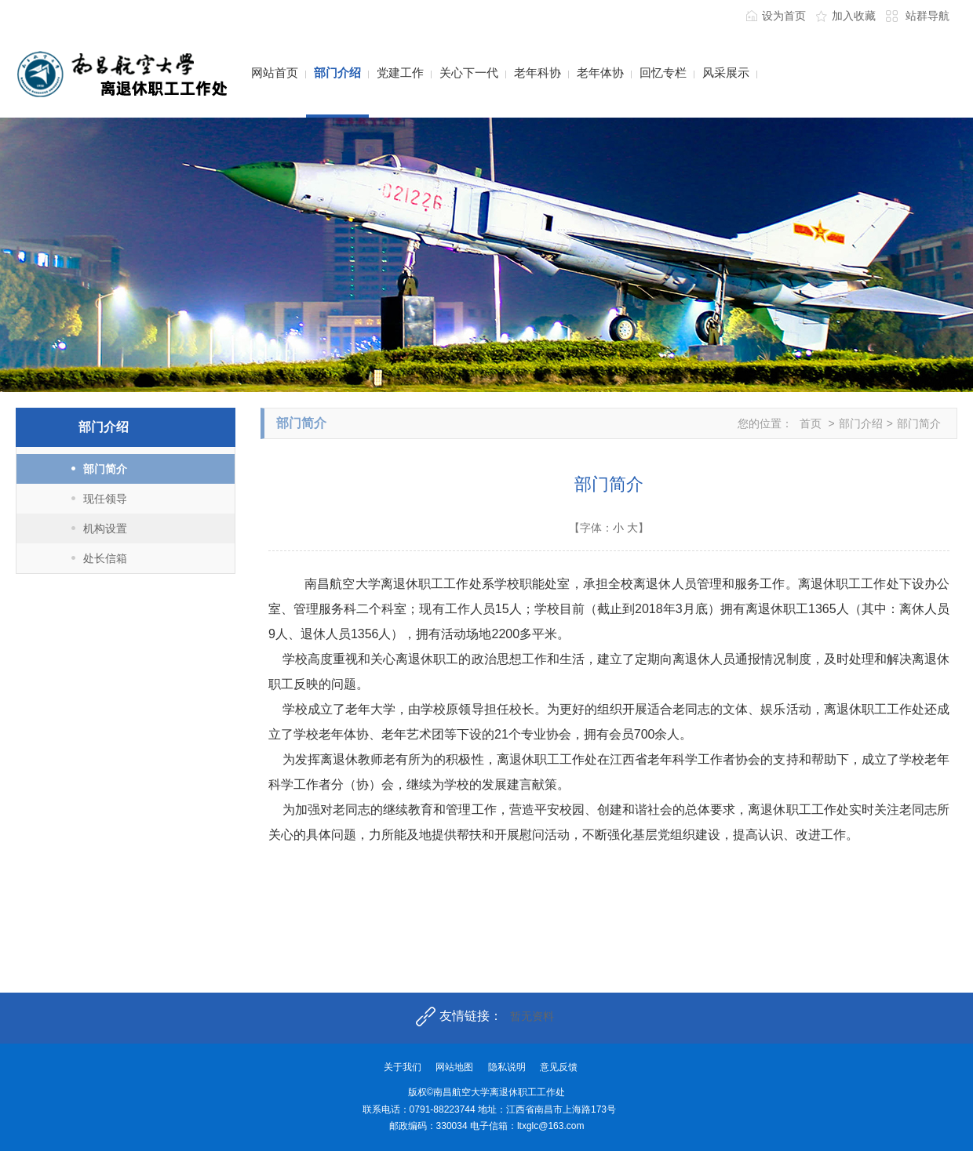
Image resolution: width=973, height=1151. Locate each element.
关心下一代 (468, 72)
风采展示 (725, 72)
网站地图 (454, 1067)
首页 (811, 423)
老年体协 (600, 72)
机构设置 (105, 528)
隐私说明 (507, 1067)
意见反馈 (559, 1067)
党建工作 (400, 72)
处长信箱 (105, 558)
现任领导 (105, 498)
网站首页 (274, 72)
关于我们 (402, 1067)
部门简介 (105, 469)
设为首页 (784, 15)
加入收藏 (854, 15)
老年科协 (537, 72)
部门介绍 (337, 72)
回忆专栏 (663, 72)
